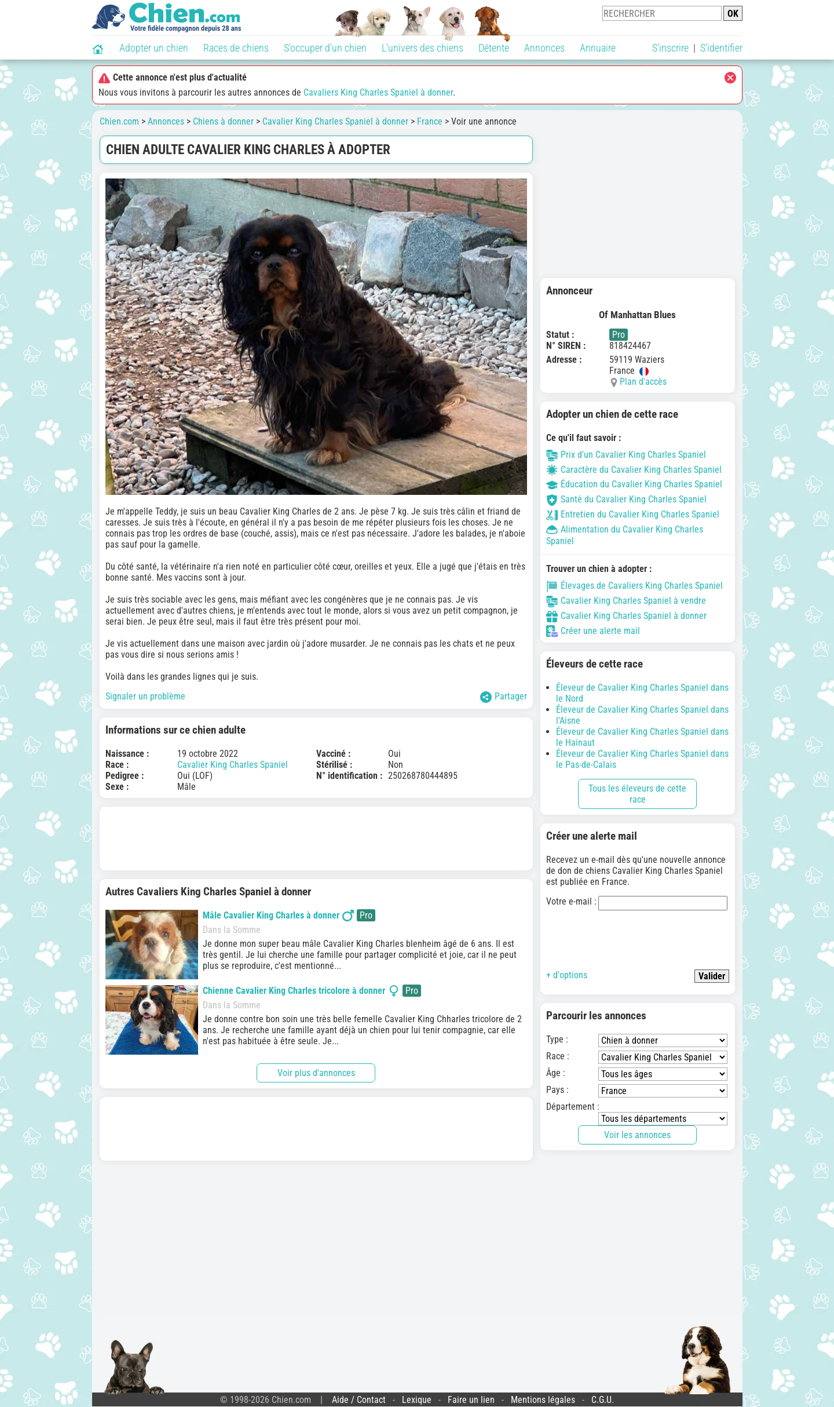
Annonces (544, 48)
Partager (503, 697)
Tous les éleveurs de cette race (637, 794)
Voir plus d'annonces (316, 1072)
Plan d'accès (643, 381)
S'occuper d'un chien (325, 48)
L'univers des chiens (422, 48)
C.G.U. (602, 1399)
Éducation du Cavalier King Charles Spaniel (634, 484)
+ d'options (566, 974)
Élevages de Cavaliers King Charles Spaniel (634, 585)
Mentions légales (543, 1399)
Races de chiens (236, 48)
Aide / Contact (359, 1399)
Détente (493, 48)
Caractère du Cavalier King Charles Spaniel (634, 469)
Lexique (416, 1399)
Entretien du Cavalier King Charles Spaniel (632, 514)
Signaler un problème (145, 696)
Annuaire (598, 48)
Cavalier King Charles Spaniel (232, 764)
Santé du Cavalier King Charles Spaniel (626, 499)
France (429, 121)
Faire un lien (471, 1399)
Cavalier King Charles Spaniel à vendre (626, 600)
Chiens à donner (223, 121)
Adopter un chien (153, 48)
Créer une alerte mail (593, 630)
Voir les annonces (637, 1134)
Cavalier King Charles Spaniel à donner (335, 121)
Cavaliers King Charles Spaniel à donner (378, 92)
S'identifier (721, 48)
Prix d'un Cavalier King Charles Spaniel (626, 454)
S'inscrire (670, 48)
